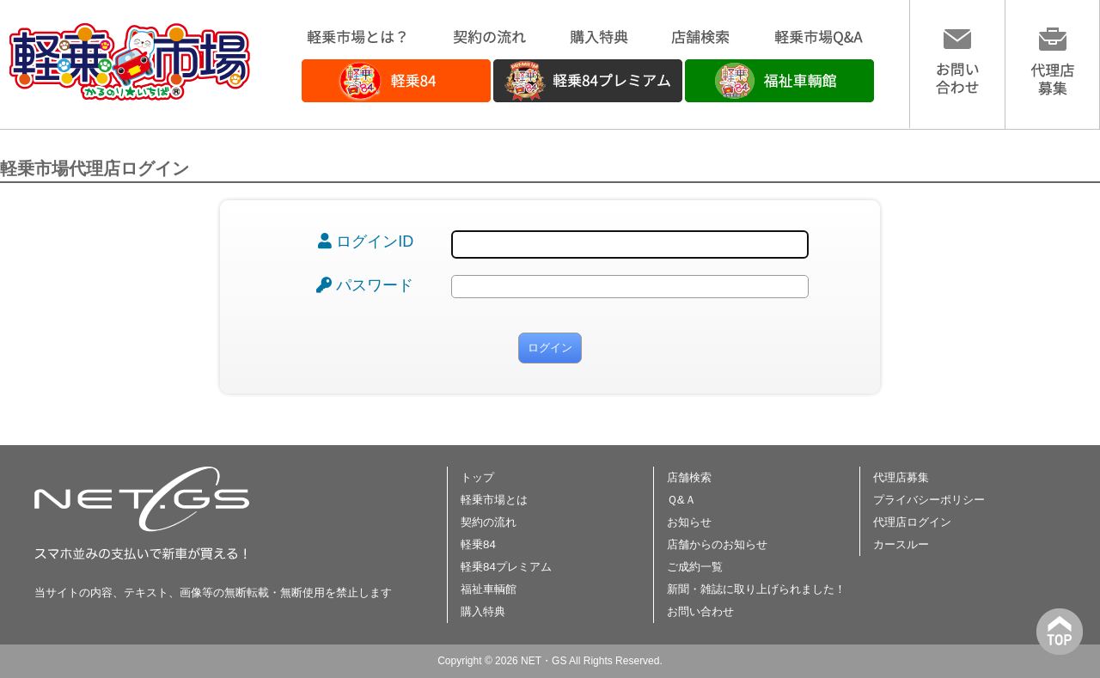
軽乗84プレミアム (506, 566)
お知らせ (689, 522)
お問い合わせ (700, 611)
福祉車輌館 (488, 589)
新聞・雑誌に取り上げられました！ (756, 589)
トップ (477, 477)
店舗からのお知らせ (717, 544)
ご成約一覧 (695, 566)
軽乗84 (478, 544)
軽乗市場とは (494, 499)
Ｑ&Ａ (681, 499)
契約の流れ (488, 522)
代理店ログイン (912, 522)
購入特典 (483, 611)
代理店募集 (901, 477)
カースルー (901, 544)
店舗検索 (689, 477)
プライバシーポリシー (929, 499)
